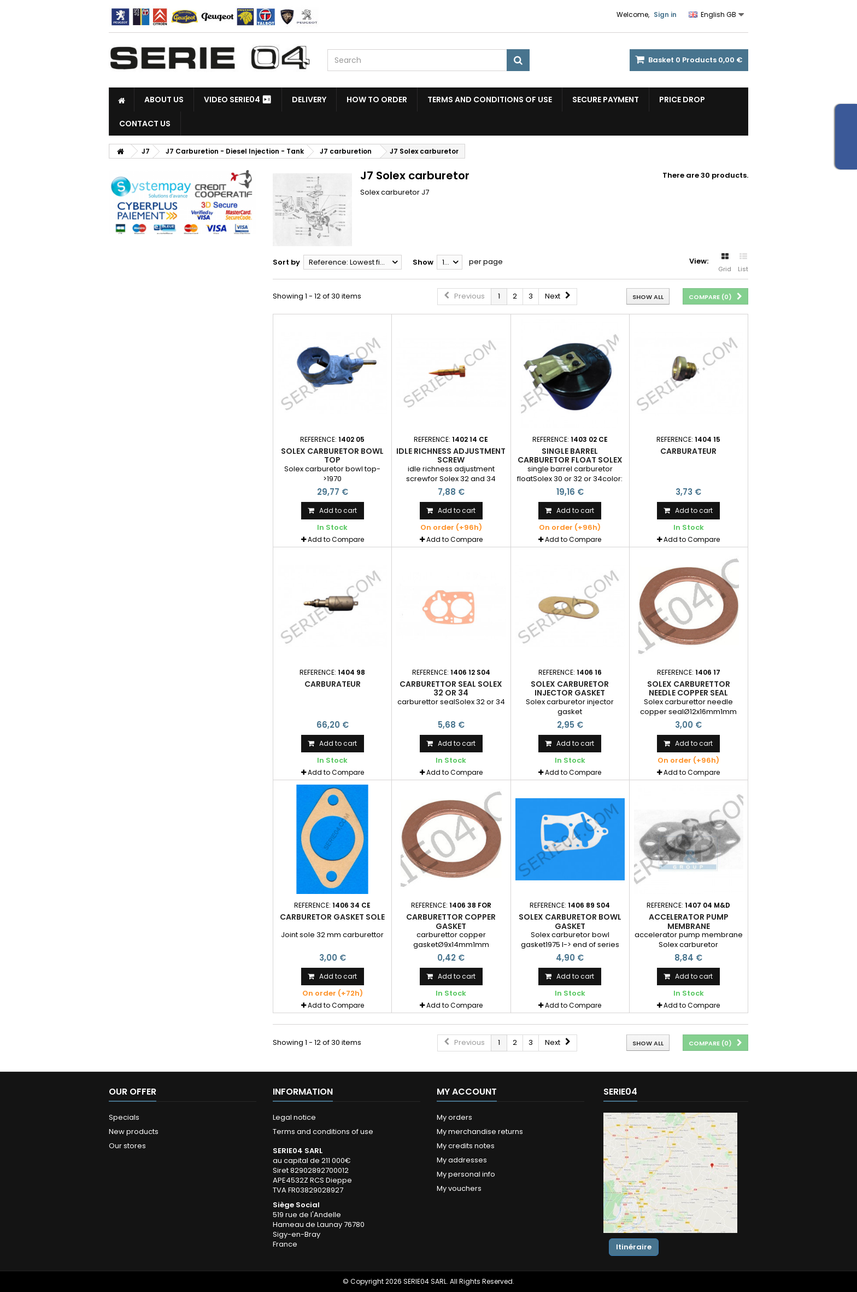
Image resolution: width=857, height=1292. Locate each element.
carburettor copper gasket (451, 921)
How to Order (377, 99)
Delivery (309, 99)
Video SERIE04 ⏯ (238, 99)
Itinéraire (633, 1247)
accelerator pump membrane (689, 921)
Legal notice (294, 1117)
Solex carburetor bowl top (332, 455)
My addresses (462, 1160)
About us (164, 99)
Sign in (665, 14)
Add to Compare (336, 539)
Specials (124, 1117)
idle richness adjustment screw (451, 455)
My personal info (466, 1174)
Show (423, 262)
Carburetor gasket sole (332, 916)
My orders (454, 1117)
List (743, 263)
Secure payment (605, 99)
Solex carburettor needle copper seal (688, 688)
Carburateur (688, 451)
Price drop (682, 99)
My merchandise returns (480, 1131)
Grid (724, 263)
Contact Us (145, 123)
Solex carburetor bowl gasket (570, 921)
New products (134, 1131)
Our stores (127, 1146)
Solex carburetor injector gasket (570, 688)
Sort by (286, 262)
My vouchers (459, 1188)
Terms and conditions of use (489, 99)
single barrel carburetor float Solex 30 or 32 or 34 (570, 460)
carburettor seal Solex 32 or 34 (451, 688)
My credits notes (466, 1146)
